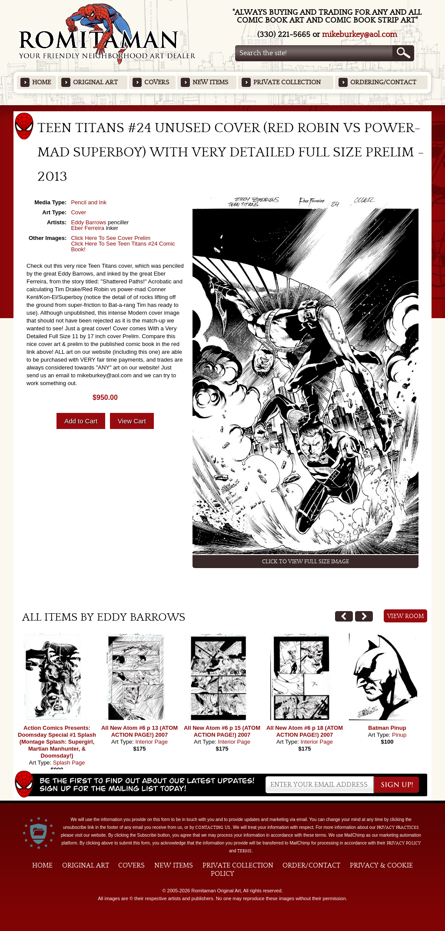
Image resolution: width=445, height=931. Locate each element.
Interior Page (151, 741)
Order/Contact (311, 865)
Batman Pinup (387, 728)
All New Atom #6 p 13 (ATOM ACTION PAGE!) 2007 (139, 731)
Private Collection (287, 82)
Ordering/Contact (383, 82)
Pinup (399, 735)
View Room (405, 616)
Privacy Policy (404, 843)
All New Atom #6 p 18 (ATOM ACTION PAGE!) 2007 (304, 731)
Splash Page (69, 762)
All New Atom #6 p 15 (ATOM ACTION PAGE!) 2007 (222, 731)
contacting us (212, 827)
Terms (244, 851)
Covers (156, 82)
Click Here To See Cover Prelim (110, 238)
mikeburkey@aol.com (359, 34)
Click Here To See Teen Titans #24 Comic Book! (123, 246)
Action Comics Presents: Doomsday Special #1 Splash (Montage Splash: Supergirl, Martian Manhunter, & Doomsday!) (57, 742)
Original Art (95, 82)
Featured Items (222, 108)
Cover (78, 212)
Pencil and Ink (88, 202)
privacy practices (398, 827)
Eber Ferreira (87, 228)
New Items (210, 82)
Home (41, 82)
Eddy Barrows (88, 222)
